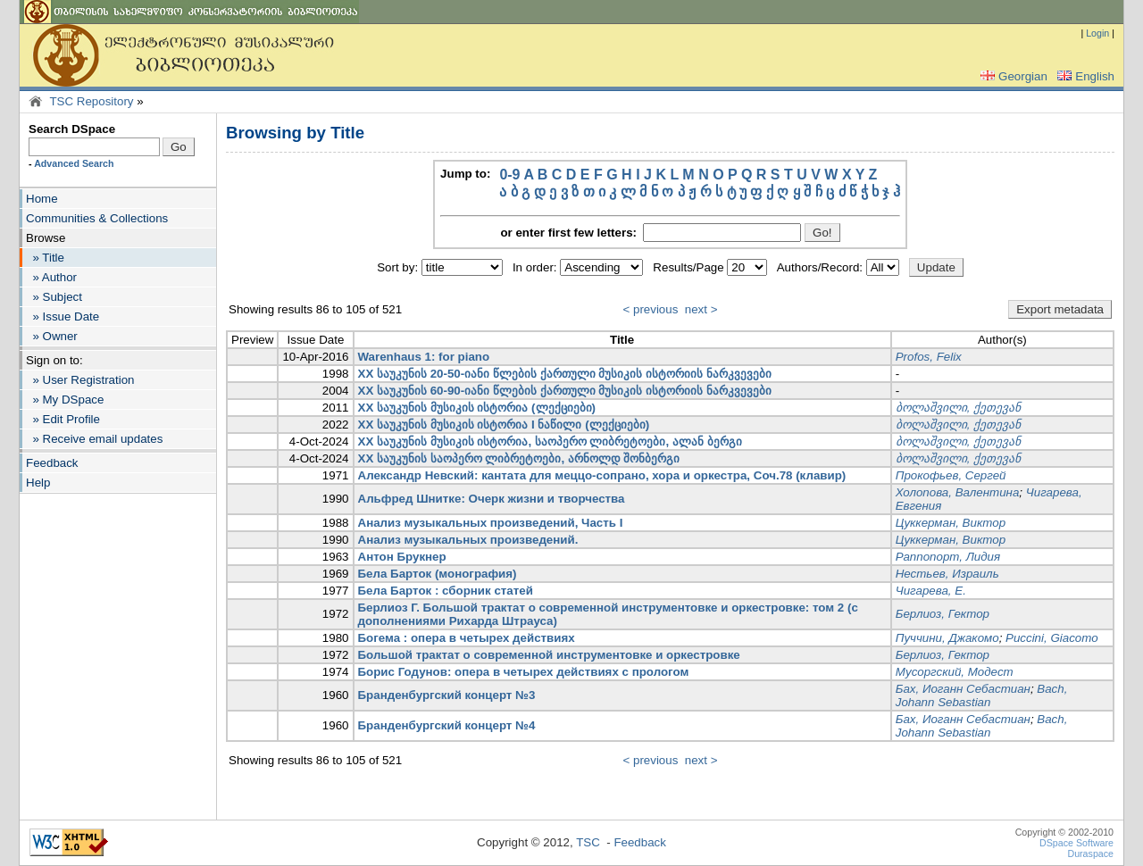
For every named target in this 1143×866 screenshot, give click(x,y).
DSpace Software (1076, 842)
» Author (51, 277)
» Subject (54, 297)
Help (38, 482)
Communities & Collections (97, 218)
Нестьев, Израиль (947, 573)
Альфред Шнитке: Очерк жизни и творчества (491, 498)
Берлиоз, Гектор (942, 613)
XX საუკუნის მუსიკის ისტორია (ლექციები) (477, 407)
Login (1097, 33)
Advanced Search (73, 163)
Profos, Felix (929, 356)
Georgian (1012, 76)
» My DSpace (65, 399)
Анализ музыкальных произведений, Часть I (490, 522)
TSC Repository (91, 101)
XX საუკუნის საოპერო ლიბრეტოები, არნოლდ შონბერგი (519, 458)
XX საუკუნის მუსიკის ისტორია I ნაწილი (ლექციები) (504, 424)
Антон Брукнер (402, 556)
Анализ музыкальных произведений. (468, 539)
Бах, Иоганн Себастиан (963, 688)
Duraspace (1090, 853)
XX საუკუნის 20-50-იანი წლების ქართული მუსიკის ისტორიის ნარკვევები (565, 373)
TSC (588, 842)
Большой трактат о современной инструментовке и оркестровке (549, 655)
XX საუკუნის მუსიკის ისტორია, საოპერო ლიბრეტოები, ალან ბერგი (550, 441)
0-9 (509, 174)
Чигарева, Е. (931, 590)
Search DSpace (72, 129)
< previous (651, 309)
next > (701, 309)
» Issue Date (62, 316)
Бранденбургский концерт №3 (447, 695)
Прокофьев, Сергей (951, 475)
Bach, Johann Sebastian (982, 695)
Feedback (52, 463)
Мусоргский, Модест (955, 672)
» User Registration (80, 380)
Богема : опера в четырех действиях (466, 638)
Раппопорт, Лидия (948, 556)
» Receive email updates (94, 438)
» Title (45, 257)
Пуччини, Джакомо (947, 638)
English (1084, 76)
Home (42, 198)
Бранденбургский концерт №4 (447, 725)
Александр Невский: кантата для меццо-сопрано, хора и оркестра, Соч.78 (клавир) (602, 475)
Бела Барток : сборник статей (445, 590)
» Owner (52, 336)
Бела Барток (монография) (437, 573)
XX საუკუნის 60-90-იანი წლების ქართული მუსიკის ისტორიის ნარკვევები (565, 390)
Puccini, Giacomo (1051, 638)
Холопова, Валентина (958, 492)
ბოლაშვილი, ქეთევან (958, 407)
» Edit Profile (63, 419)
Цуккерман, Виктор (950, 522)
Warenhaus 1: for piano (424, 356)
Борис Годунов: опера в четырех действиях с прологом (523, 672)
